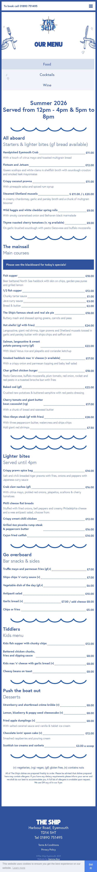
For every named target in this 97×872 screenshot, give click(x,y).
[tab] (48, 64)
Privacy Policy (48, 849)
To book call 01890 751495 (20, 6)
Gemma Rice (54, 859)
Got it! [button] (91, 866)
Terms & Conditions (48, 844)
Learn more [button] (19, 868)
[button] (90, 6)
